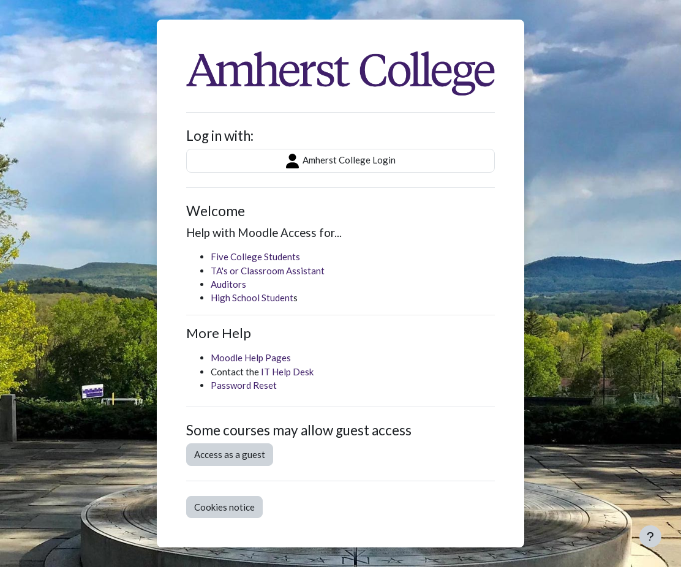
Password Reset (244, 385)
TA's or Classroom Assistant (268, 270)
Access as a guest (229, 454)
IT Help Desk (287, 371)
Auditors (228, 284)
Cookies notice (224, 507)
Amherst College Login (341, 161)
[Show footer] (650, 536)
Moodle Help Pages (251, 357)
